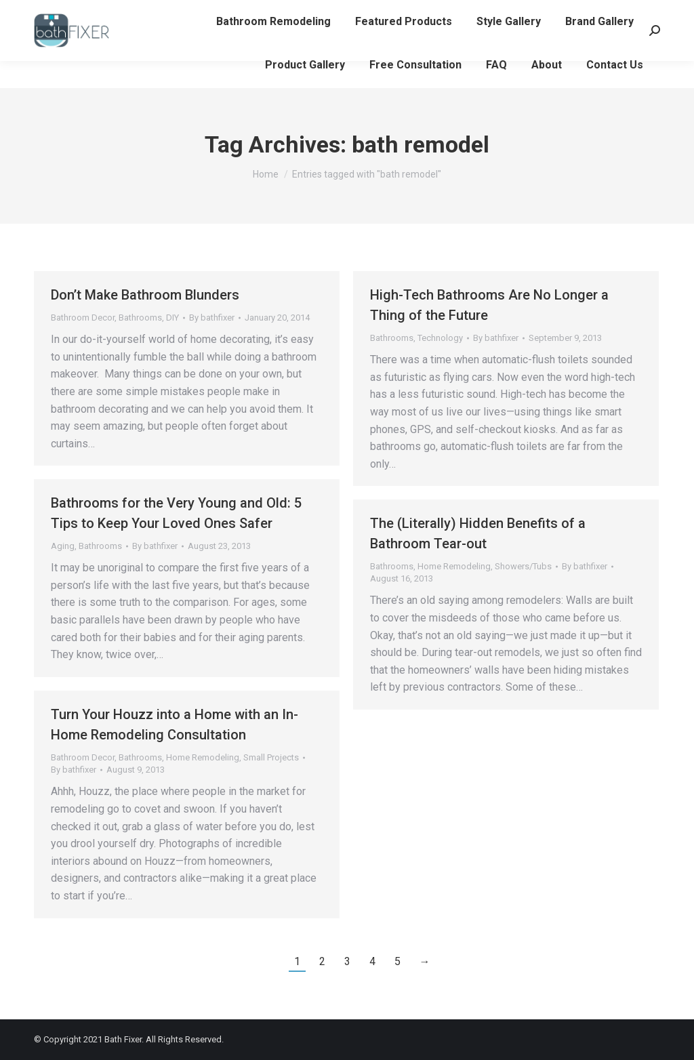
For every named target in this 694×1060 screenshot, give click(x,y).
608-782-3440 (69, 13)
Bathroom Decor (83, 317)
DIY (172, 317)
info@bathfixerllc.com (172, 13)
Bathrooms (140, 317)
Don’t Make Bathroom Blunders (145, 295)
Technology (440, 338)
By (211, 317)
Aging (63, 546)
